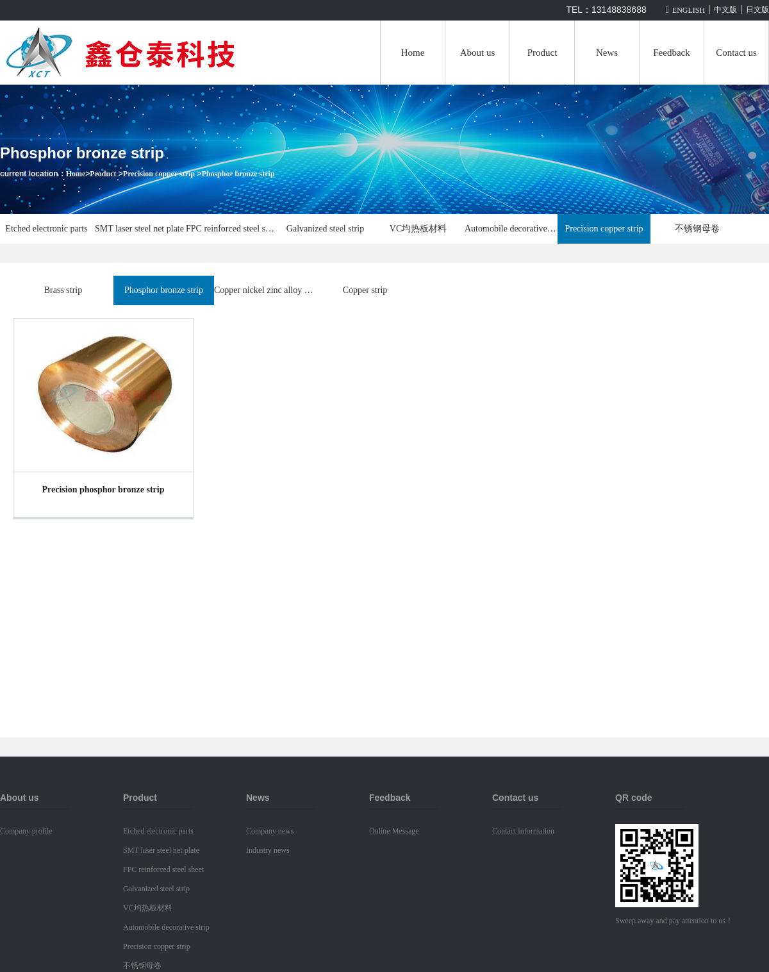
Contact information (523, 830)
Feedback (671, 52)
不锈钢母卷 (697, 228)
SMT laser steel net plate (139, 228)
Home (413, 52)
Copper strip (365, 290)
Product (542, 52)
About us (477, 52)
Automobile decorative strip (511, 228)
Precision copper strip (159, 173)
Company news (270, 830)
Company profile (26, 830)
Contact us (736, 52)
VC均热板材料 (418, 228)
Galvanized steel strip (325, 228)
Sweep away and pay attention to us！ (674, 920)
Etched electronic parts (46, 228)
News (607, 52)
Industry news (268, 850)
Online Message (394, 830)
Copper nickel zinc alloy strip (264, 290)
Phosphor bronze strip (237, 173)
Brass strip (63, 290)
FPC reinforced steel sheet (232, 228)
